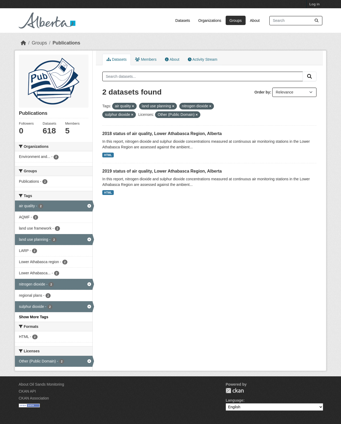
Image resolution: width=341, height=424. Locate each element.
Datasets (182, 20)
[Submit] (316, 20)
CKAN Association (34, 398)
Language (234, 400)
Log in (314, 4)
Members (145, 59)
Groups (235, 20)
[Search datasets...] (295, 20)
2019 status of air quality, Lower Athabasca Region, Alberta (162, 171)
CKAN (235, 390)
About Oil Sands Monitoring (41, 384)
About (255, 20)
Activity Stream (202, 59)
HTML (108, 155)
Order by (262, 92)
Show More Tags (33, 317)
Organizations (209, 20)
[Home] (23, 43)
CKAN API (27, 391)
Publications (66, 43)
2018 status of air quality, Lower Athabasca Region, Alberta (162, 133)
